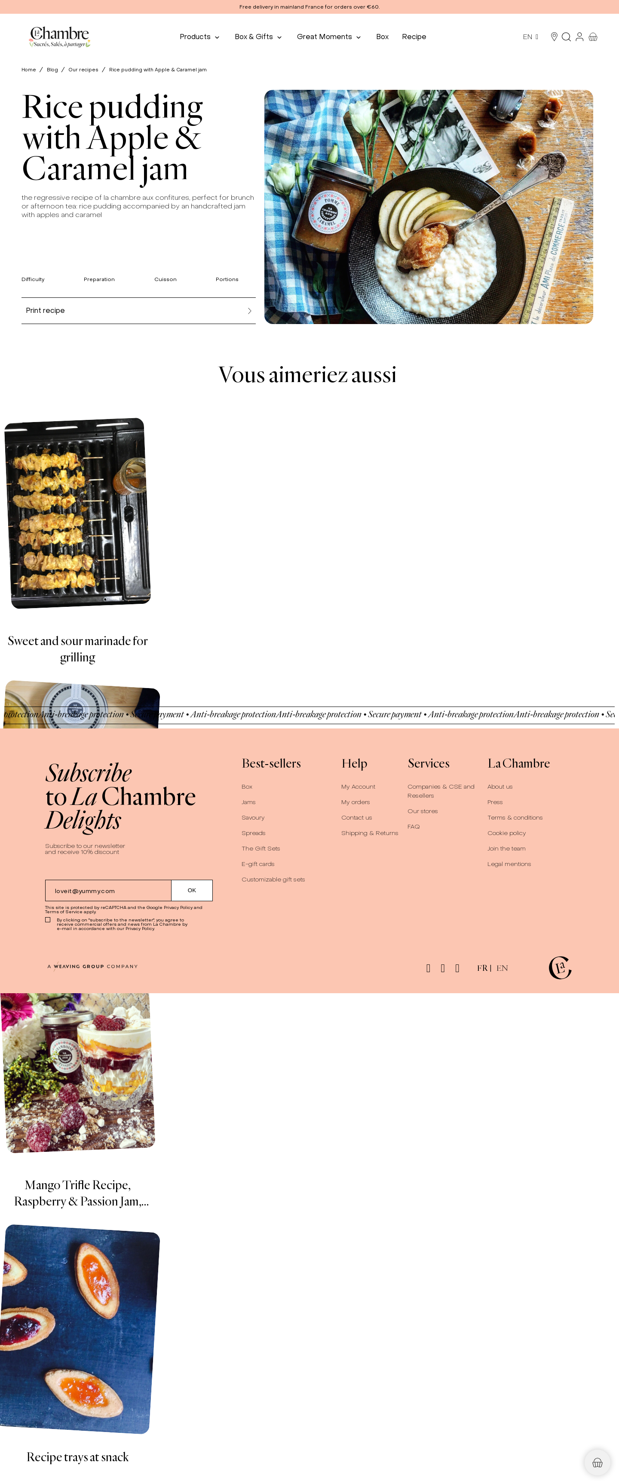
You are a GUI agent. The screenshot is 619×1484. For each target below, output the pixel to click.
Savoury (253, 817)
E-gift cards (258, 864)
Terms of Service (64, 912)
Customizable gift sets (273, 879)
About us (500, 786)
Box (247, 786)
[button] (309, 7)
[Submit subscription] (192, 890)
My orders (355, 802)
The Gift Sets (261, 848)
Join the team (506, 848)
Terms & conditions (515, 817)
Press (495, 802)
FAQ (414, 826)
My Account (358, 786)
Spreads (254, 833)
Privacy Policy (178, 907)
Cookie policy (506, 833)
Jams (249, 802)
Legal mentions (509, 864)
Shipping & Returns (369, 833)
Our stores (423, 811)
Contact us (356, 817)
